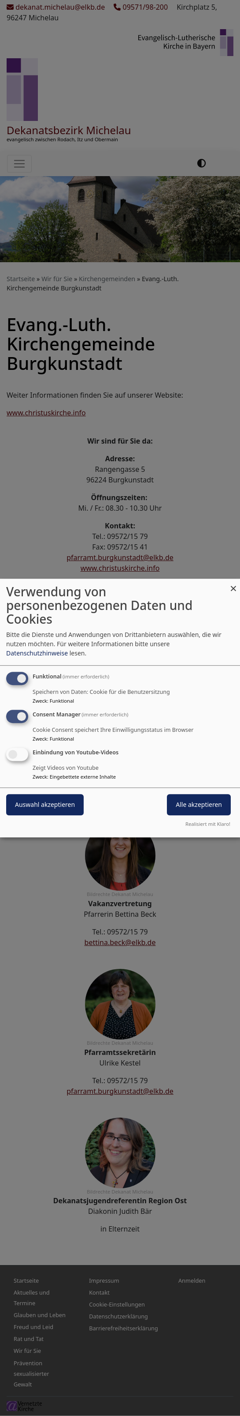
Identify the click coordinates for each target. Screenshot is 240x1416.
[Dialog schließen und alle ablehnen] (233, 584)
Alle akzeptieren (199, 804)
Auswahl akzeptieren (45, 804)
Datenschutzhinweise (37, 653)
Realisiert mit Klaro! (207, 824)
